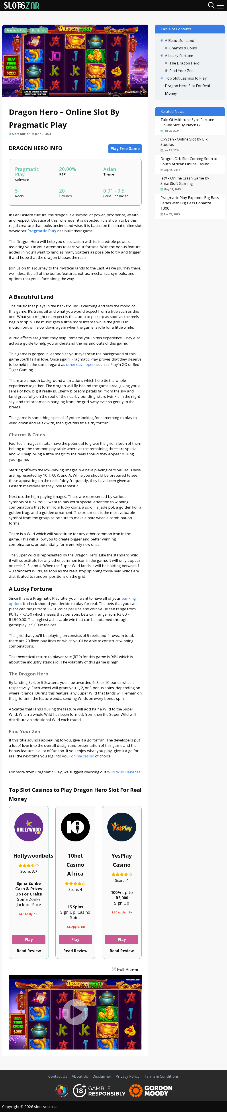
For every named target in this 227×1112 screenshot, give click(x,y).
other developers (81, 364)
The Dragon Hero (184, 63)
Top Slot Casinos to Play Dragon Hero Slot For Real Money (187, 86)
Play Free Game (125, 148)
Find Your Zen (181, 70)
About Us (80, 1076)
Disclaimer (101, 1076)
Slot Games (39, 30)
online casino (82, 756)
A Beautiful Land (179, 40)
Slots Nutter (21, 134)
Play (29, 939)
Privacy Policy (128, 1076)
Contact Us (57, 1076)
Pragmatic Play (16, 30)
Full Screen (126, 969)
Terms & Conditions (161, 1076)
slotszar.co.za (46, 1106)
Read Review (29, 950)
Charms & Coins (183, 48)
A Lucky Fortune (179, 55)
